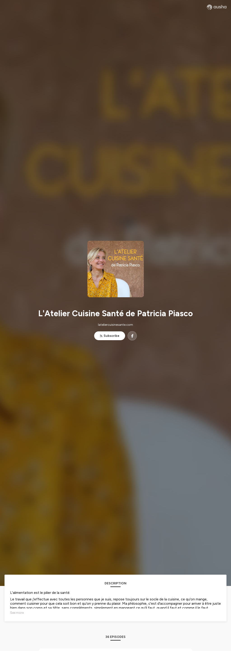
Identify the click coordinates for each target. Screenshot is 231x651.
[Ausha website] (216, 7)
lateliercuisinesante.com (115, 325)
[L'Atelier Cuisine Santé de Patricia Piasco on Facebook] (132, 335)
